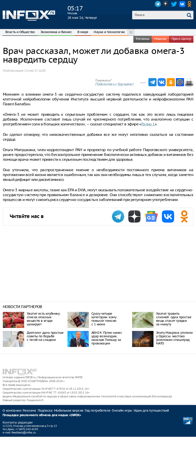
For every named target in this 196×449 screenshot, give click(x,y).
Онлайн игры (122, 410)
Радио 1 (148, 124)
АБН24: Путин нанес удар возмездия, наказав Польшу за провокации (106, 337)
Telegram (158, 4)
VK (182, 4)
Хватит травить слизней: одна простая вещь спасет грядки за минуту (173, 318)
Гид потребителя (97, 410)
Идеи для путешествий (151, 410)
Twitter (174, 4)
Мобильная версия (68, 410)
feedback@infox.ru (23, 432)
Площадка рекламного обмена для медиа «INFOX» (42, 415)
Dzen (166, 4)
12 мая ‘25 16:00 (34, 71)
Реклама (29, 410)
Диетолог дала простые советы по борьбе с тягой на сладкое (45, 336)
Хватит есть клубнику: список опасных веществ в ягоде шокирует (43, 318)
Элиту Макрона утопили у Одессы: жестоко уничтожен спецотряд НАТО (174, 337)
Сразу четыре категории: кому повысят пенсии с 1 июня (103, 318)
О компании (12, 410)
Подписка (45, 410)
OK (190, 4)
